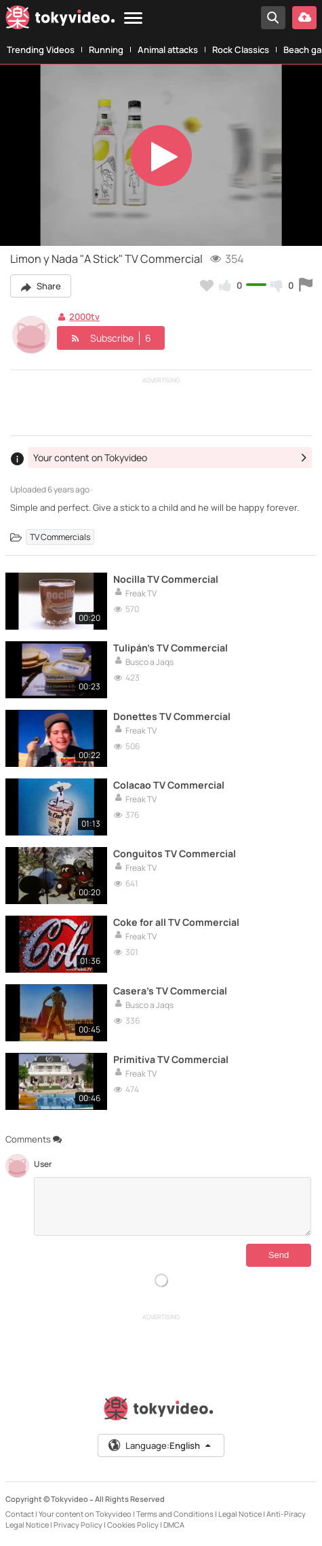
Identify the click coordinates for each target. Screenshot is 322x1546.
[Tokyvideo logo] (60, 20)
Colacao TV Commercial (168, 784)
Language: (160, 1445)
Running (106, 49)
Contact (19, 1514)
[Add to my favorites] (207, 285)
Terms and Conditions (175, 1514)
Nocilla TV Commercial (165, 579)
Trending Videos (41, 49)
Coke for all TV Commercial (176, 922)
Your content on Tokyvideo (85, 1514)
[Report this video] (306, 285)
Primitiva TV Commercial (170, 1059)
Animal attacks (168, 49)
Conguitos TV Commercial (174, 853)
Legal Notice (240, 1514)
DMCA (173, 1525)
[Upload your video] (304, 17)
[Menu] (133, 18)
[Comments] (172, 1206)
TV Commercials (60, 537)
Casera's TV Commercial (170, 990)
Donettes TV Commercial (171, 716)
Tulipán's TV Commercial (170, 647)
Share (40, 286)
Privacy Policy (78, 1525)
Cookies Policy (133, 1525)
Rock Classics (240, 49)
